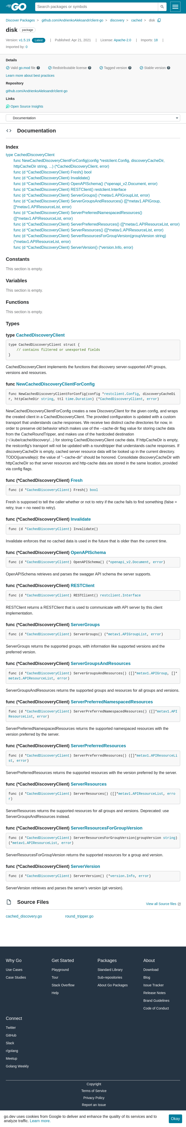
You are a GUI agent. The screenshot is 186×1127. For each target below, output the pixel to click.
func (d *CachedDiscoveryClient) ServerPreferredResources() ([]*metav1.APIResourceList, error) (97, 224)
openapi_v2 (120, 562)
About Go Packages (113, 985)
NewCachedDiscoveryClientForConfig (55, 384)
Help (55, 993)
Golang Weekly (17, 1066)
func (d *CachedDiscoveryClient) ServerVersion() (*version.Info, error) (73, 247)
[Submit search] (162, 6)
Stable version (155, 68)
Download (150, 970)
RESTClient (82, 585)
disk (152, 20)
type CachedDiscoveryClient (30, 155)
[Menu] (93, 117)
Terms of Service (94, 1091)
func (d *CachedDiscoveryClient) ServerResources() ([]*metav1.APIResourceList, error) (88, 230)
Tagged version (115, 68)
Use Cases (14, 970)
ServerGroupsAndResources (101, 663)
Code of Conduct (156, 1008)
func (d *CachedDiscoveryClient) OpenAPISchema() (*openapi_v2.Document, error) (85, 184)
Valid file (23, 68)
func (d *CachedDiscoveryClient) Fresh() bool (53, 172)
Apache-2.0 (122, 40)
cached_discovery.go (24, 916)
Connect (14, 1018)
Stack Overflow (63, 985)
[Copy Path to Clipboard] (159, 20)
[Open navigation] (175, 7)
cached (136, 20)
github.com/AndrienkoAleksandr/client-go (72, 20)
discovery (117, 20)
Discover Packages (20, 20)
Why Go (14, 960)
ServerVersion (85, 866)
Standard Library (110, 970)
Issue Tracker (153, 985)
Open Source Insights (24, 106)
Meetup (11, 1058)
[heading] (20, 7)
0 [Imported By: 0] (17, 47)
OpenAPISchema (88, 552)
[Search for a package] (96, 6)
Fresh (77, 480)
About (149, 960)
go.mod (24, 68)
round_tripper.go (79, 916)
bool (94, 490)
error (152, 399)
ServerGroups (85, 624)
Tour (55, 977)
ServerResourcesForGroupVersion (106, 828)
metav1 (114, 634)
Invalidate (81, 519)
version (117, 876)
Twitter (11, 1028)
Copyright (94, 1084)
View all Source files (161, 904)
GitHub (11, 1035)
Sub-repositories (110, 977)
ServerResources (89, 784)
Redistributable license (70, 68)
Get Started (63, 960)
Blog (146, 977)
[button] (8, 68)
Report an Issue (94, 1105)
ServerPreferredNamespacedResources (112, 701)
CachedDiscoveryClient (40, 335)
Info (130, 876)
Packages (107, 960)
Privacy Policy (93, 1098)
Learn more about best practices (30, 75)
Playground (60, 970)
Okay (175, 1119)
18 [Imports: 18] (150, 40)
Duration (84, 399)
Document (141, 562)
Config (132, 394)
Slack (10, 1043)
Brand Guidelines (156, 1001)
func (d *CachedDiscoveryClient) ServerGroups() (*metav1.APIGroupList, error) (82, 195)
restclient (114, 394)
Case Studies (16, 977)
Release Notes (154, 993)
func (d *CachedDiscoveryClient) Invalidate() (52, 178)
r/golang (12, 1051)
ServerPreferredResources (98, 745)
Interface (132, 595)
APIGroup (159, 673)
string (47, 399)
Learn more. (40, 1121)
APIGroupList (135, 634)
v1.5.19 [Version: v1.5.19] (18, 40)
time (69, 399)
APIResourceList (38, 678)
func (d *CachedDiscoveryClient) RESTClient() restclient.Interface (70, 189)
